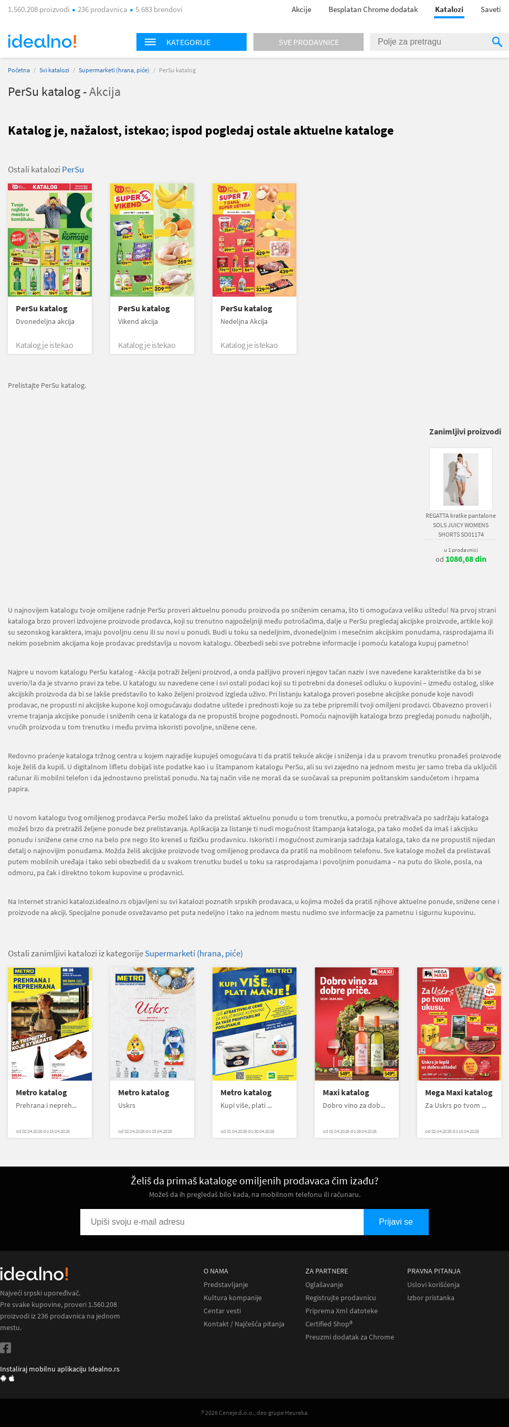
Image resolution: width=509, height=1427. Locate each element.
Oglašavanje (324, 1284)
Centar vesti (222, 1310)
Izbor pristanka (430, 1297)
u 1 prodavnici (461, 549)
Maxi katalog (346, 1092)
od (461, 559)
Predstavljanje (226, 1284)
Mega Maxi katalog (459, 1092)
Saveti (491, 9)
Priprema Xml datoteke (341, 1310)
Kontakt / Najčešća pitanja (244, 1324)
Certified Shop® (329, 1324)
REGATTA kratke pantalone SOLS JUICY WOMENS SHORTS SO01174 (461, 524)
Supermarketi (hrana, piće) (114, 70)
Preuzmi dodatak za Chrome (349, 1337)
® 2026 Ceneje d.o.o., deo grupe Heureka (254, 1413)
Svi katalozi (54, 70)
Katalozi (449, 9)
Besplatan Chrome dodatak (373, 9)
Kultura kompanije (233, 1297)
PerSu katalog (42, 308)
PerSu (73, 169)
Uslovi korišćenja (433, 1284)
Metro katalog (41, 1092)
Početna (19, 70)
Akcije (301, 9)
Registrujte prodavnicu (340, 1297)
